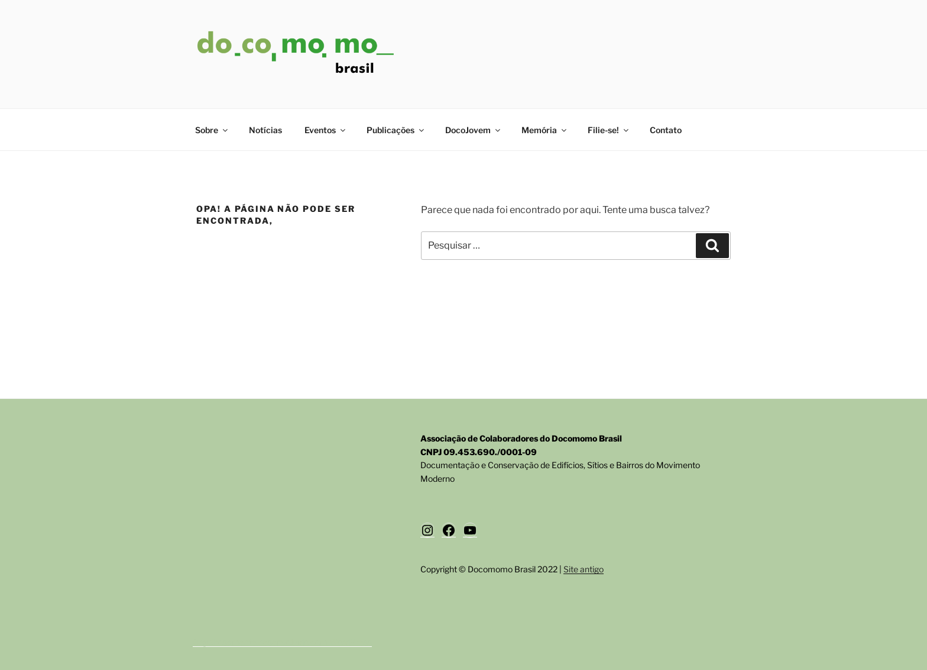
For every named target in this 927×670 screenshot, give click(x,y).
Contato (666, 130)
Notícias (265, 130)
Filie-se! (609, 130)
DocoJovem (473, 130)
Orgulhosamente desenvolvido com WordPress (282, 642)
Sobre (212, 130)
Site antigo (583, 569)
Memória (544, 130)
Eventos (325, 130)
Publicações (396, 130)
